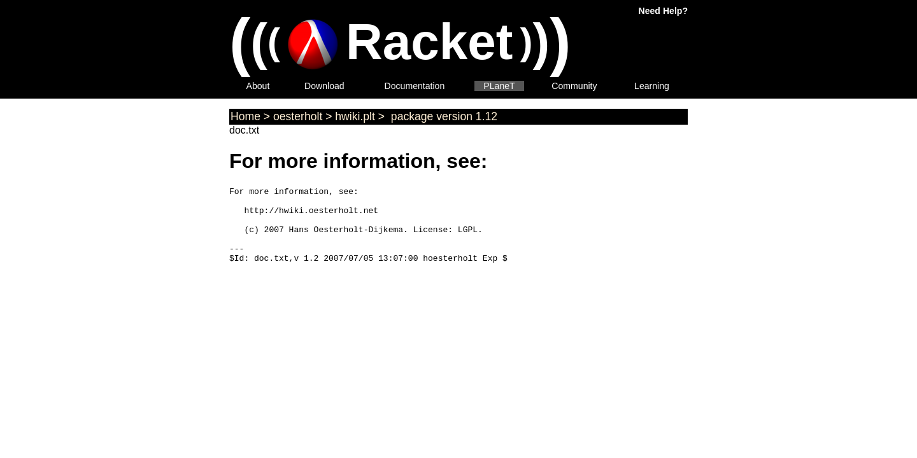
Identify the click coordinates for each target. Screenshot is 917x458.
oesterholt (297, 116)
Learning (651, 86)
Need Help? (663, 11)
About (258, 86)
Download (324, 86)
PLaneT (499, 86)
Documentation (415, 86)
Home (245, 116)
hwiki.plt (355, 116)
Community (574, 86)
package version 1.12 (442, 116)
